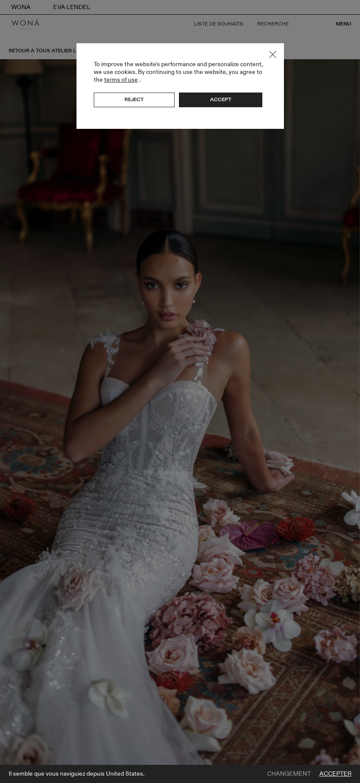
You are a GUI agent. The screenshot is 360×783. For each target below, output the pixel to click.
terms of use (121, 80)
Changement (289, 774)
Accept (220, 99)
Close (273, 54)
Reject (133, 99)
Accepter (335, 774)
